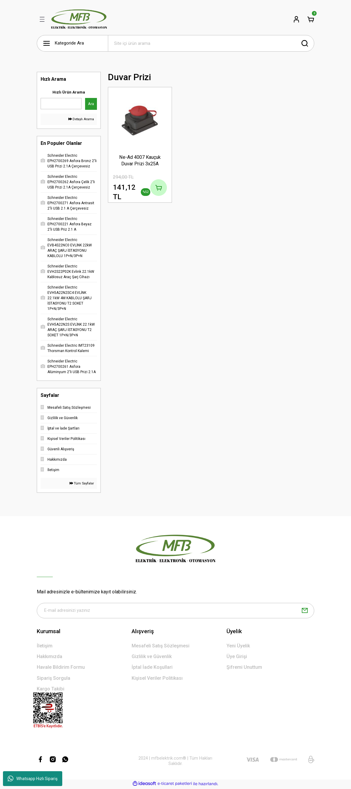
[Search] (211, 43)
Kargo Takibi (50, 690)
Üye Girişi (236, 657)
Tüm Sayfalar (82, 483)
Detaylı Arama (81, 119)
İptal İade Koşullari (152, 668)
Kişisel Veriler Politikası (157, 679)
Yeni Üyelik (238, 647)
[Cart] (310, 19)
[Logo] (79, 19)
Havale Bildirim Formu (61, 668)
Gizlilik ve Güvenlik (152, 657)
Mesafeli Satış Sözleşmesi (160, 647)
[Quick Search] (61, 103)
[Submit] (304, 611)
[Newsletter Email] (175, 611)
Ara (91, 104)
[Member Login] (296, 19)
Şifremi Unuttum (244, 668)
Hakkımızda (49, 657)
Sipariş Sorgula (53, 679)
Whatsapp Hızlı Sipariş (33, 778)
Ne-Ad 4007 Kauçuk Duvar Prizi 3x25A (140, 160)
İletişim (44, 647)
